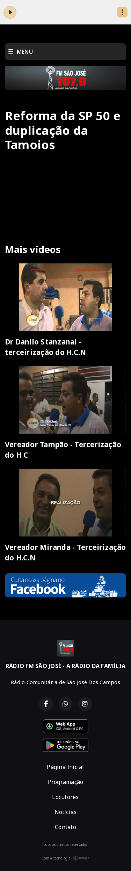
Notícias (65, 812)
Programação (65, 782)
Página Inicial (65, 767)
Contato (65, 827)
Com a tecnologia (65, 858)
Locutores (65, 797)
